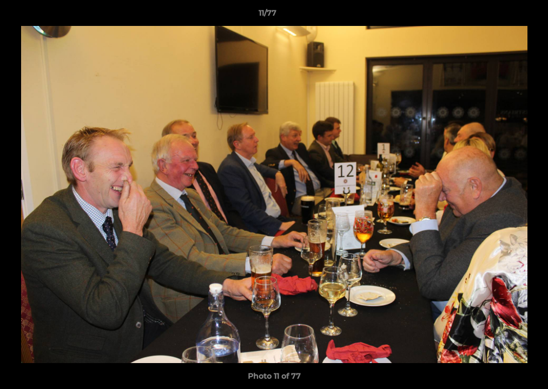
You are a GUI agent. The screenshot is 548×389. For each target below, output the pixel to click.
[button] (502, 16)
